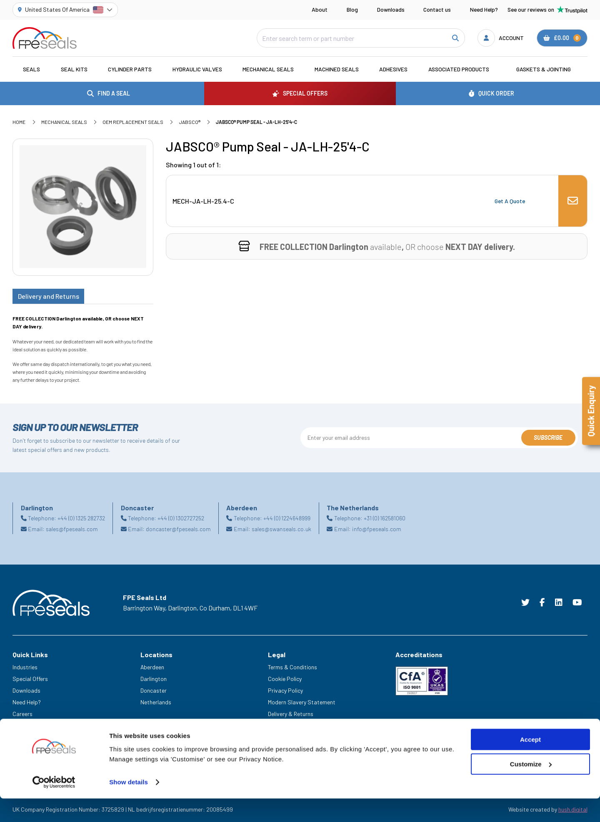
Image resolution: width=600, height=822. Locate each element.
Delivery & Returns (290, 713)
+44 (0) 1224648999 (286, 518)
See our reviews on (548, 9)
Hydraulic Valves (197, 69)
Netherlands (155, 702)
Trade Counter (30, 736)
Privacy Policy (285, 690)
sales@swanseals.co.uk (281, 528)
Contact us (437, 9)
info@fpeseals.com (376, 528)
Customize (531, 794)
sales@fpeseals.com (72, 528)
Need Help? (484, 9)
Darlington (153, 678)
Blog (352, 9)
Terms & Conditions (292, 667)
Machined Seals (337, 69)
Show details (128, 812)
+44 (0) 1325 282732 (81, 518)
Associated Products (458, 69)
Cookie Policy (285, 678)
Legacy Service (31, 725)
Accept (530, 770)
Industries (25, 667)
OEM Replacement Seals (132, 122)
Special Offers (30, 678)
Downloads (391, 9)
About (320, 9)
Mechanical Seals (268, 69)
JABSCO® (189, 122)
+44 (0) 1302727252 (181, 518)
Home (18, 122)
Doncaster (153, 690)
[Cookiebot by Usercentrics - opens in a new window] (54, 813)
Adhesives (393, 69)
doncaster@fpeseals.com (178, 528)
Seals (31, 69)
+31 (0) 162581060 (384, 518)
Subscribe (548, 437)
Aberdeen (152, 667)
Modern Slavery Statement (301, 702)
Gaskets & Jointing (543, 69)
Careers (22, 713)
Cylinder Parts (130, 69)
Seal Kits (74, 69)
